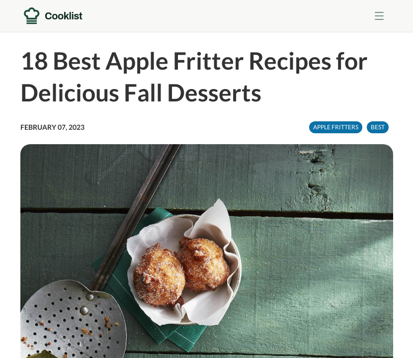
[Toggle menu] (379, 16)
